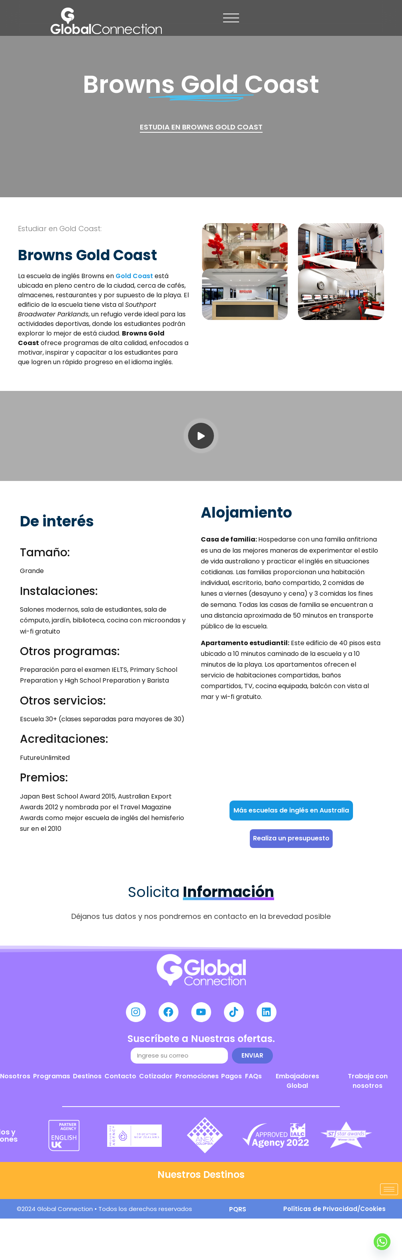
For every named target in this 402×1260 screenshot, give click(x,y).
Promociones (197, 1076)
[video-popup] (201, 436)
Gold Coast (134, 276)
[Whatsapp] (382, 1241)
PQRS (237, 1209)
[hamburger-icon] (389, 1189)
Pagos (231, 1076)
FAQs (253, 1076)
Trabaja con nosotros (368, 1081)
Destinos (87, 1076)
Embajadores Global (297, 1081)
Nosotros (15, 1076)
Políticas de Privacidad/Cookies (334, 1209)
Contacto (120, 1076)
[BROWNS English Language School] (291, 754)
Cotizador (156, 1076)
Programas (51, 1076)
